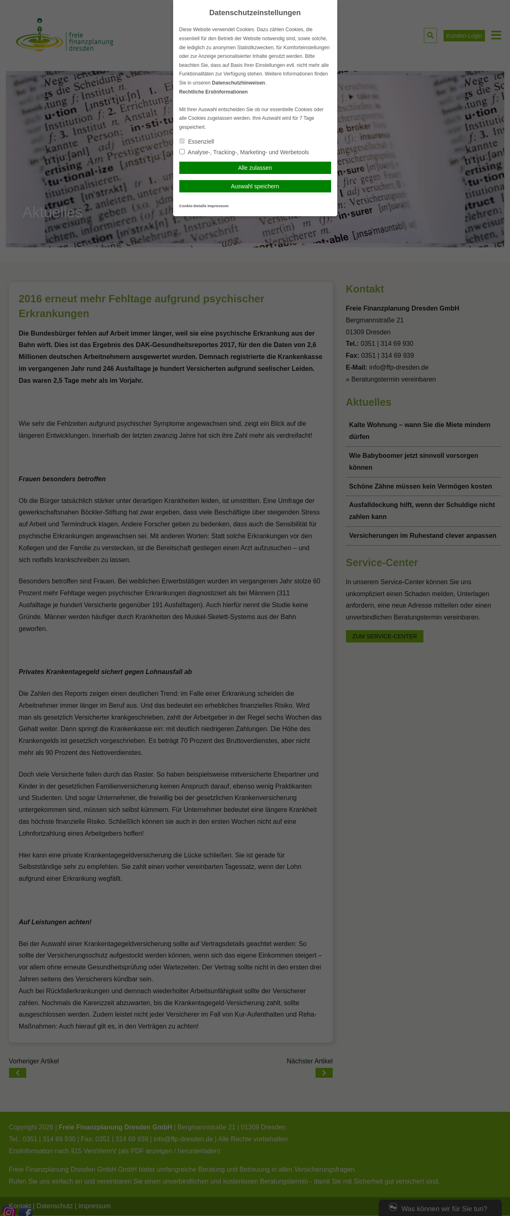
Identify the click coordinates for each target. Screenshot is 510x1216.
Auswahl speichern (255, 186)
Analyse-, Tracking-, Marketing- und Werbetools (244, 152)
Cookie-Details (193, 205)
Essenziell (196, 141)
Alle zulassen (255, 168)
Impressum (218, 205)
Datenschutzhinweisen (238, 83)
